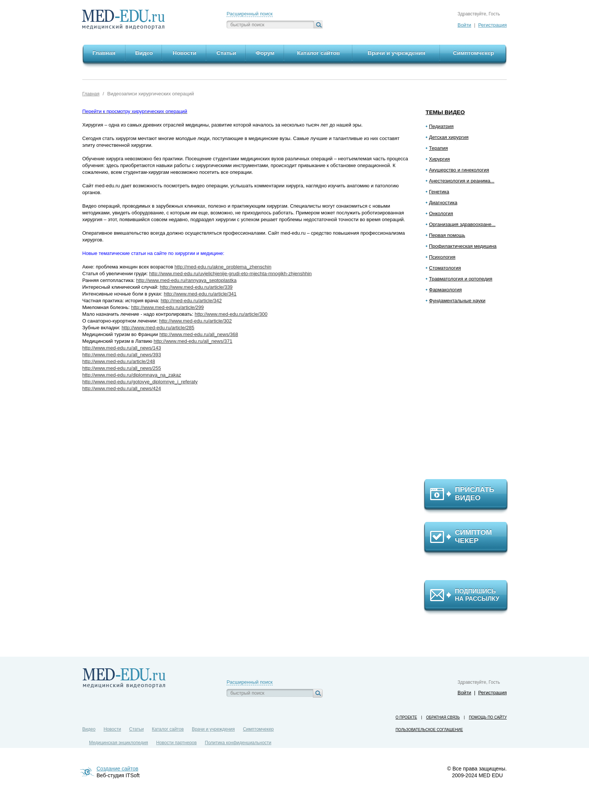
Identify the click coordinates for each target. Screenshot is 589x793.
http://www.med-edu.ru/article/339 (196, 287)
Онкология (441, 213)
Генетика (439, 191)
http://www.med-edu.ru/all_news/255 (121, 368)
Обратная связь (443, 717)
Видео (88, 729)
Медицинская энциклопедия (118, 742)
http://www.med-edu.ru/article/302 (195, 321)
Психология (442, 257)
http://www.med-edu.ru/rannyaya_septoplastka (186, 280)
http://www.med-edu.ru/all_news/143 (121, 348)
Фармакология (445, 289)
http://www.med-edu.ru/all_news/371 (193, 341)
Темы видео (445, 112)
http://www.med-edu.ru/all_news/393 (121, 354)
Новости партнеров (176, 742)
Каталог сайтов (168, 729)
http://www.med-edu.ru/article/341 (200, 294)
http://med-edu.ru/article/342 (191, 300)
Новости (112, 729)
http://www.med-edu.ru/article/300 (231, 314)
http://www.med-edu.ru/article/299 (167, 307)
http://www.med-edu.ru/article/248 (118, 361)
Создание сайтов (117, 769)
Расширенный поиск (249, 14)
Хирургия (439, 159)
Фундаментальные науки (457, 300)
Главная (91, 93)
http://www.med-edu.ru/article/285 (158, 327)
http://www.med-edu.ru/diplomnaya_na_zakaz (131, 375)
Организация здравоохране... (462, 224)
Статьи (136, 729)
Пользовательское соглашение (429, 730)
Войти (464, 25)
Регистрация (492, 25)
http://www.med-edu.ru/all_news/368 (198, 334)
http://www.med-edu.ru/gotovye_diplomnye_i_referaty (140, 381)
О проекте (406, 717)
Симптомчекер (258, 729)
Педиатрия (441, 126)
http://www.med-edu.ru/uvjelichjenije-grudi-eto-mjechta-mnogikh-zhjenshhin (230, 273)
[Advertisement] (469, 395)
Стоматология (445, 268)
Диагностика (443, 202)
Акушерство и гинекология (459, 170)
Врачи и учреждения (213, 729)
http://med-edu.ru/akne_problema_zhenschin (222, 267)
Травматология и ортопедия (460, 279)
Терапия (438, 148)
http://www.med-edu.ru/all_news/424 (121, 388)
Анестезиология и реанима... (461, 181)
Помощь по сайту (488, 717)
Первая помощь (447, 235)
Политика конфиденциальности (238, 742)
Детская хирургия (448, 137)
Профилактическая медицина (463, 246)
